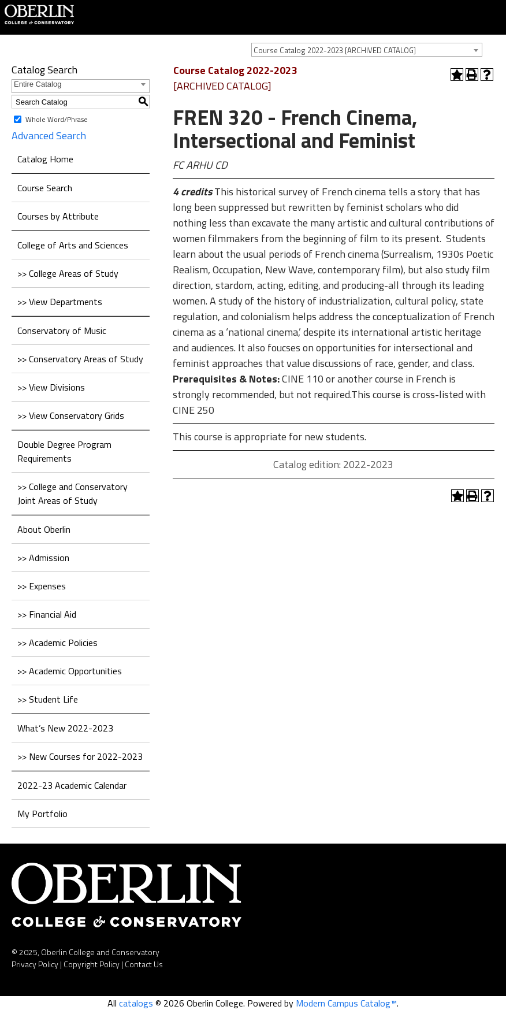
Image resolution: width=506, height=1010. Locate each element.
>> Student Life (47, 699)
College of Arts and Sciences (72, 245)
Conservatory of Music (61, 330)
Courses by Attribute (58, 216)
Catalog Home (45, 159)
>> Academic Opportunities (69, 671)
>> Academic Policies (57, 642)
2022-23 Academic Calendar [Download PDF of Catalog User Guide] (72, 785)
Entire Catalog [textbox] (37, 84)
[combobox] (366, 50)
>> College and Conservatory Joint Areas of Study (72, 493)
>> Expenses (41, 586)
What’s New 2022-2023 (65, 728)
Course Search (44, 188)
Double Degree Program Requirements (64, 451)
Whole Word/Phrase (56, 119)
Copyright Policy (92, 964)
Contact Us (144, 964)
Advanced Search (49, 135)
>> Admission (43, 558)
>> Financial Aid (46, 614)
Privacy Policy (35, 964)
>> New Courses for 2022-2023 (80, 756)
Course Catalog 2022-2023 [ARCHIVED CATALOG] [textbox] (335, 50)
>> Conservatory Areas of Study (80, 359)
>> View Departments (59, 302)
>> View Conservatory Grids (70, 415)
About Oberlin (43, 529)
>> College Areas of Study (67, 273)
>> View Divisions (51, 387)
